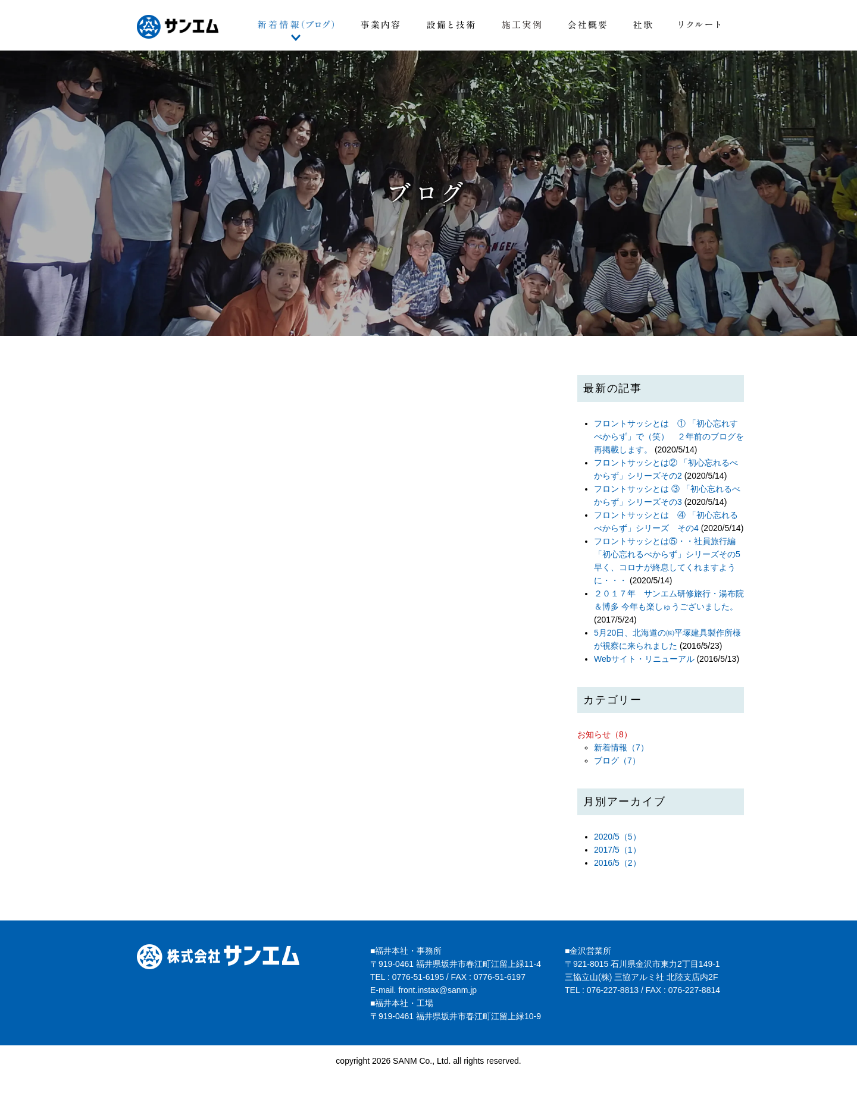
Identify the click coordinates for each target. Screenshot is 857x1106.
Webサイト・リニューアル (644, 659)
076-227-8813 (613, 990)
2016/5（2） (617, 863)
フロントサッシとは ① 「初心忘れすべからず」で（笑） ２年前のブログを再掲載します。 (669, 436)
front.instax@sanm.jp (437, 990)
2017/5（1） (617, 849)
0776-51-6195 (418, 977)
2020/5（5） (617, 836)
